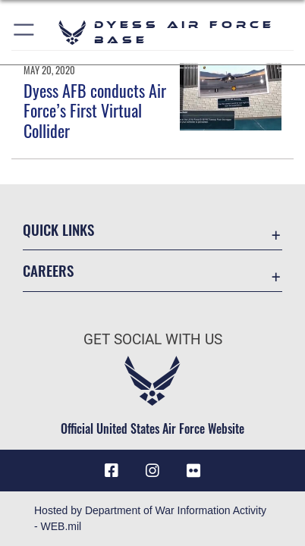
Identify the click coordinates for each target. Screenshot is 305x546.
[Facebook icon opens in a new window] (111, 471)
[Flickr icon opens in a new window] (193, 471)
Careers (48, 270)
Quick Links (58, 229)
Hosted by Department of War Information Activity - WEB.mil (150, 518)
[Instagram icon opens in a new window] (152, 471)
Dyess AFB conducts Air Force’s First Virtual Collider (95, 110)
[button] (24, 32)
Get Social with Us (152, 339)
